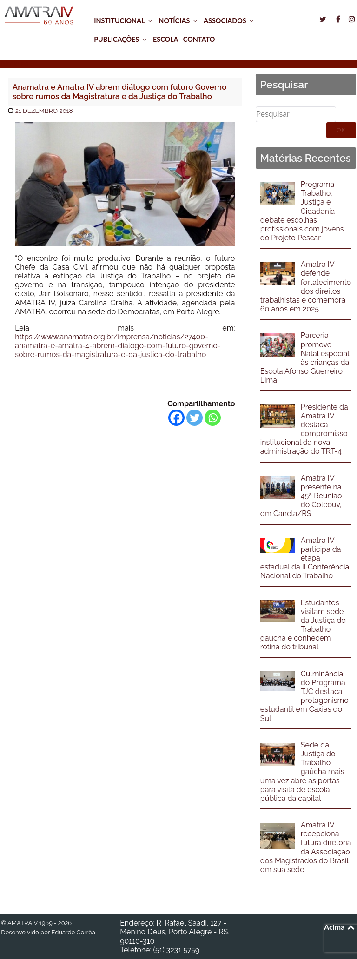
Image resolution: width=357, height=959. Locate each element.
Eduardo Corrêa (73, 932)
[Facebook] (176, 418)
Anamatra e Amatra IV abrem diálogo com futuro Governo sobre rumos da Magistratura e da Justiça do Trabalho (120, 91)
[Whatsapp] (213, 418)
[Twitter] (194, 418)
